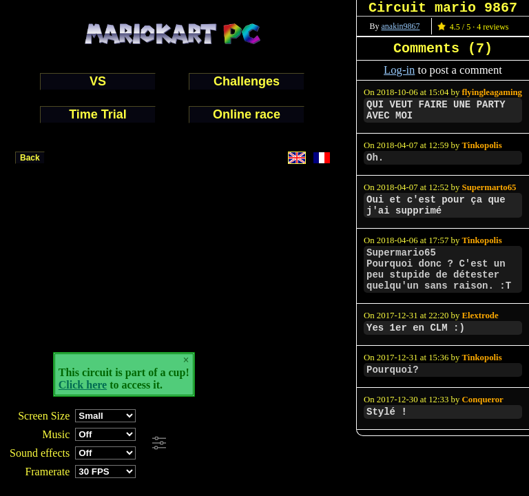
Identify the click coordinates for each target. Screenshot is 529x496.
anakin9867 (401, 26)
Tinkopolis (482, 145)
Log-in (399, 69)
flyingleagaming (492, 92)
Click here (83, 385)
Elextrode (480, 315)
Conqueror (483, 399)
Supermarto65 (489, 187)
